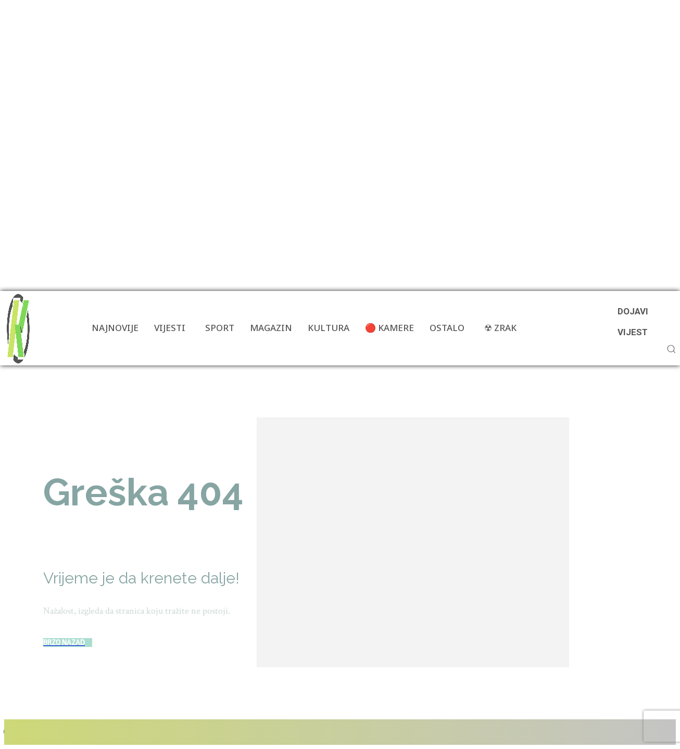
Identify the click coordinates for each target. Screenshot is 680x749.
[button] (671, 348)
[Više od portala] (17, 328)
